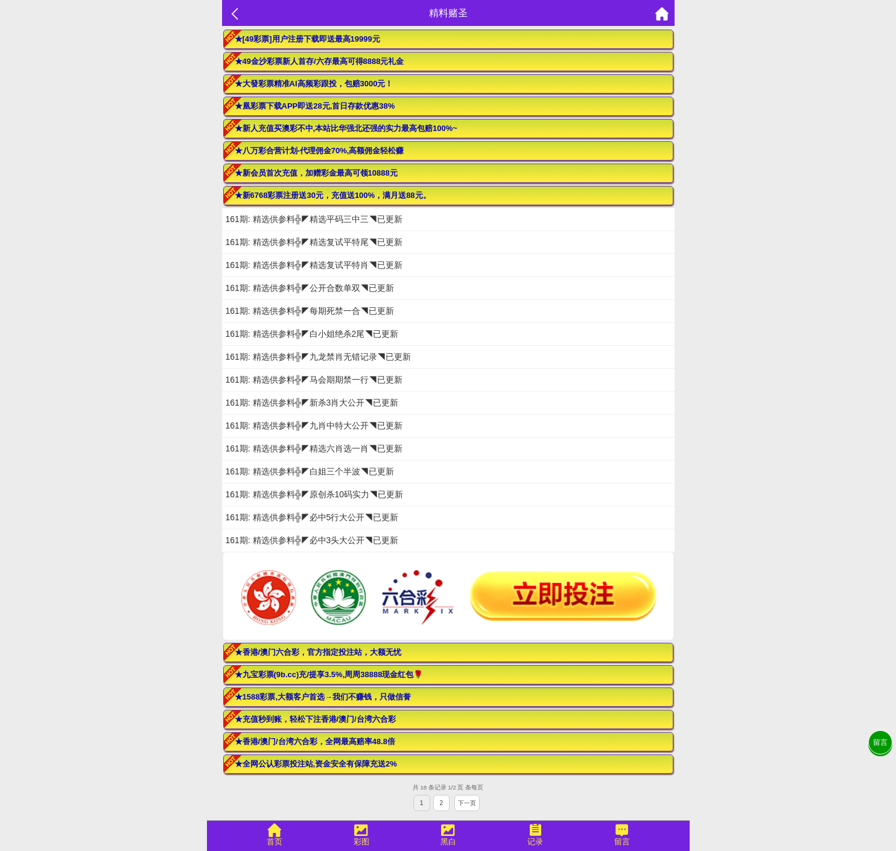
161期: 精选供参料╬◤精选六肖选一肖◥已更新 (314, 448)
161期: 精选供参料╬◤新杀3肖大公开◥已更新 (312, 402)
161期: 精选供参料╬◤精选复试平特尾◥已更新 (314, 242)
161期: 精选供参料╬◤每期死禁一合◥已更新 (310, 311)
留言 (880, 742)
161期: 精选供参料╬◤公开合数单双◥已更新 (310, 288)
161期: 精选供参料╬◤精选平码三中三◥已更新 (314, 219)
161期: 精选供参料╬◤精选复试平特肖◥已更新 (314, 265)
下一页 (467, 803)
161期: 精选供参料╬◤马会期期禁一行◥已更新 (314, 379)
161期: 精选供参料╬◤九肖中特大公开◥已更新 (314, 425)
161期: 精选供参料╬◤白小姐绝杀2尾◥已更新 (312, 334)
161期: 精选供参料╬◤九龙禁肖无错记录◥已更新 (318, 357)
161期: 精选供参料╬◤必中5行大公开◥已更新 (312, 517)
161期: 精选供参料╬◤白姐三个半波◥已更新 (310, 471)
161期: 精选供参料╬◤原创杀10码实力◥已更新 (315, 494)
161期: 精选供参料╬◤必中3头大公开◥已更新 (312, 540)
